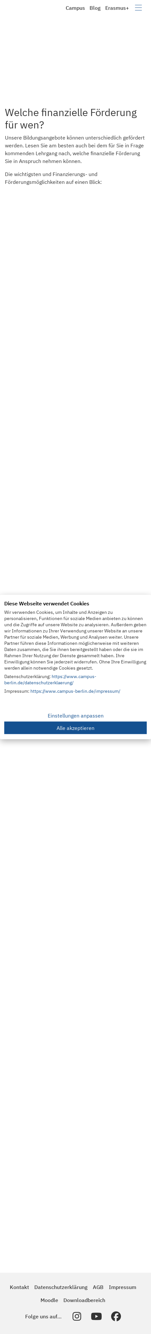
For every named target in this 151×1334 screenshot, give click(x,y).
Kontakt (19, 1287)
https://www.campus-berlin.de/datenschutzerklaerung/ (50, 680)
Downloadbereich (84, 1300)
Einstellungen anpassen (76, 715)
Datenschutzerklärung (61, 1287)
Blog (95, 8)
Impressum (122, 1287)
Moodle (49, 1300)
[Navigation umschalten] (138, 8)
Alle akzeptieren (75, 728)
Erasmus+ (117, 8)
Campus (75, 8)
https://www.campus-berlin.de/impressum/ (75, 691)
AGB (98, 1287)
